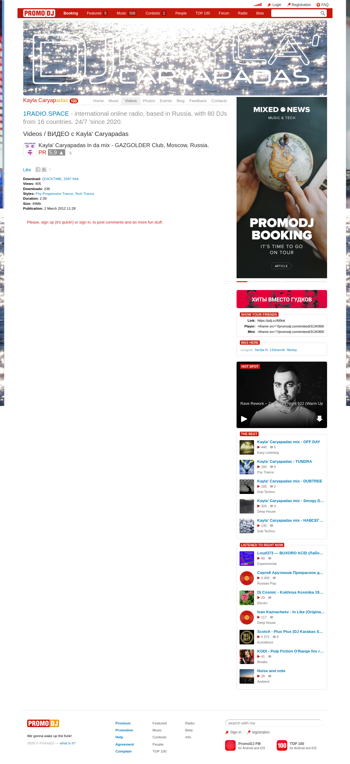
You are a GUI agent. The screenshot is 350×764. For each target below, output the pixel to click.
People (180, 13)
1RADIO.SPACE (46, 113)
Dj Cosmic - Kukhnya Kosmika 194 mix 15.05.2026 (291, 592)
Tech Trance (84, 193)
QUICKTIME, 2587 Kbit (60, 179)
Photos (149, 100)
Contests (160, 737)
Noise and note (271, 671)
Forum (224, 13)
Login (276, 5)
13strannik (277, 350)
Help (119, 737)
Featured (97, 13)
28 (263, 676)
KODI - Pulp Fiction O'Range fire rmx (291, 651)
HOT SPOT (250, 366)
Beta (260, 13)
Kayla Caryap (45, 100)
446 (264, 447)
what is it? (67, 743)
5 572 (265, 637)
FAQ (325, 5)
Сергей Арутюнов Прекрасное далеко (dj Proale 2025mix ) (291, 573)
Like (27, 169)
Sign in (235, 732)
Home (98, 100)
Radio (242, 13)
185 (264, 486)
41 (263, 656)
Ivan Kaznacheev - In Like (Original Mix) (291, 612)
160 (264, 467)
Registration (301, 5)
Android (248, 748)
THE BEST (249, 434)
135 (264, 525)
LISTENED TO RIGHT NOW (262, 545)
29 (263, 597)
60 (263, 558)
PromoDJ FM (249, 744)
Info (188, 737)
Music (127, 13)
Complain (124, 751)
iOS (262, 748)
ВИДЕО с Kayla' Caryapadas (88, 133)
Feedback (197, 100)
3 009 (265, 578)
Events (166, 100)
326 (264, 506)
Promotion (124, 730)
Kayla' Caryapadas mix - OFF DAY (288, 442)
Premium (123, 723)
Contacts (219, 100)
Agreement (125, 744)
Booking (71, 13)
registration (260, 732)
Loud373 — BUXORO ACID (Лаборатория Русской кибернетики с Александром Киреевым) (291, 553)
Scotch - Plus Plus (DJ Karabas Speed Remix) (291, 631)
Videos (131, 100)
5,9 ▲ (56, 152)
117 (264, 617)
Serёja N (261, 350)
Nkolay (292, 350)
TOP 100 (203, 13)
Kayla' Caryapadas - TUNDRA (284, 461)
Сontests (156, 13)
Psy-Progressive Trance (54, 193)
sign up (47, 222)
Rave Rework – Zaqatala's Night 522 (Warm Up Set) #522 (281, 406)
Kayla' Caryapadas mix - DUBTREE (290, 481)
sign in (85, 222)
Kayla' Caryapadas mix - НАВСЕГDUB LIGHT (291, 520)
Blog (180, 100)
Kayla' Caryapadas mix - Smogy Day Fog (291, 501)
